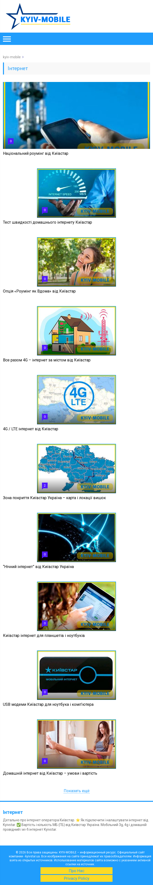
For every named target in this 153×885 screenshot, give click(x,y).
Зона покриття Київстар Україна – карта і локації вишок (54, 497)
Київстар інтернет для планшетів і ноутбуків (44, 635)
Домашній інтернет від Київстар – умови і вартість (50, 773)
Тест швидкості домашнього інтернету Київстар (47, 222)
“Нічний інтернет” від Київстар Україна (38, 566)
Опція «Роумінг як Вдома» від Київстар (39, 291)
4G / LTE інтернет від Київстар (30, 429)
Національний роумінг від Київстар (35, 153)
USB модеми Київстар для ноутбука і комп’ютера (48, 704)
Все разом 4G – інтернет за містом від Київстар (47, 360)
